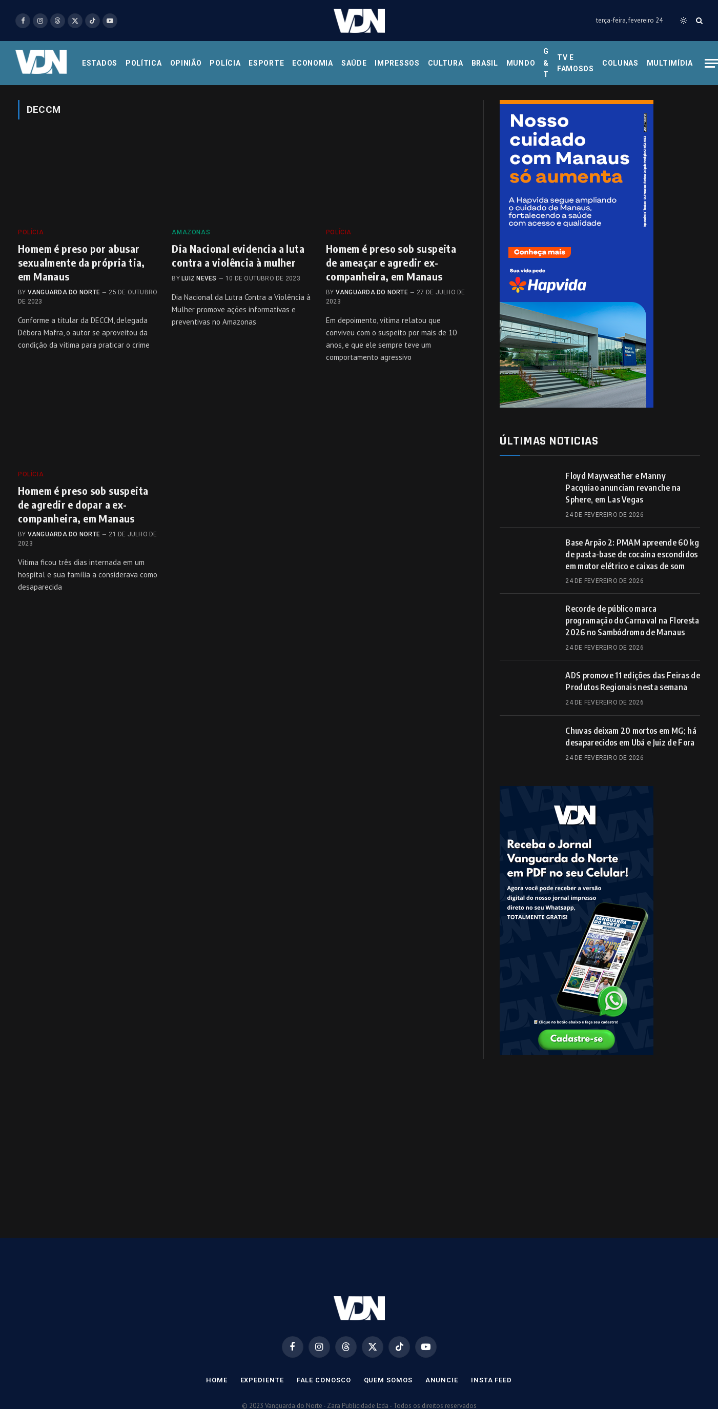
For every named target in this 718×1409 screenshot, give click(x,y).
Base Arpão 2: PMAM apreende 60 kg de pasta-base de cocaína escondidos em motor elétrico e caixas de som (632, 554)
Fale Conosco (324, 1380)
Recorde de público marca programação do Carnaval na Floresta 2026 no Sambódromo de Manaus (632, 620)
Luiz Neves (198, 278)
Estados (99, 63)
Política (144, 63)
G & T (546, 62)
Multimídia (670, 63)
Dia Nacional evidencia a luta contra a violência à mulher (238, 255)
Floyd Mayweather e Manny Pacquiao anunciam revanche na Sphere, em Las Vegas (623, 488)
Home (217, 1380)
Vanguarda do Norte (64, 292)
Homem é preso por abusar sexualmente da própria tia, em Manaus (81, 262)
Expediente (262, 1380)
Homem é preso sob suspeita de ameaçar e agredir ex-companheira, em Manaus (391, 262)
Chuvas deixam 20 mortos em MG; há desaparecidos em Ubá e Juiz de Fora (630, 737)
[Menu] (711, 63)
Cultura (445, 63)
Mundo (521, 63)
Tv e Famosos (575, 63)
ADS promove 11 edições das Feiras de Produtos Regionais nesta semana (632, 681)
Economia (312, 63)
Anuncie (441, 1380)
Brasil (484, 63)
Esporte (266, 63)
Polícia (225, 63)
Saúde (354, 63)
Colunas (620, 63)
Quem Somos (388, 1380)
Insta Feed (491, 1380)
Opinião (186, 63)
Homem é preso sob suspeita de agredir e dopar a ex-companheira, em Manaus (83, 504)
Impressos (397, 63)
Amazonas (191, 232)
